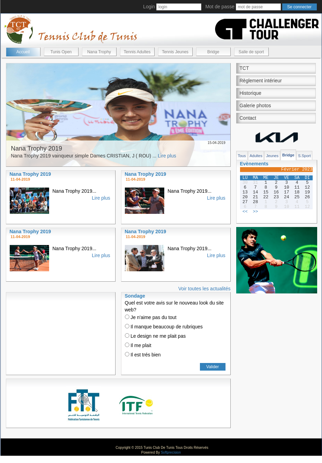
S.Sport (304, 156)
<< (245, 211)
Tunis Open (61, 51)
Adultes (256, 156)
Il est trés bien (143, 354)
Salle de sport (251, 51)
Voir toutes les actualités (204, 288)
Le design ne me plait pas (155, 336)
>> (255, 211)
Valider (212, 366)
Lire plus (167, 155)
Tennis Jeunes (175, 51)
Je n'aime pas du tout (151, 317)
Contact (248, 118)
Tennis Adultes (137, 51)
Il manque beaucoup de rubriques (164, 326)
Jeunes (272, 156)
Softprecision (171, 452)
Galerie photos (255, 105)
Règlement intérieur (261, 80)
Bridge (213, 51)
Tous (242, 156)
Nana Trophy (99, 51)
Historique (250, 93)
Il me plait (138, 345)
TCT (244, 68)
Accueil (23, 51)
